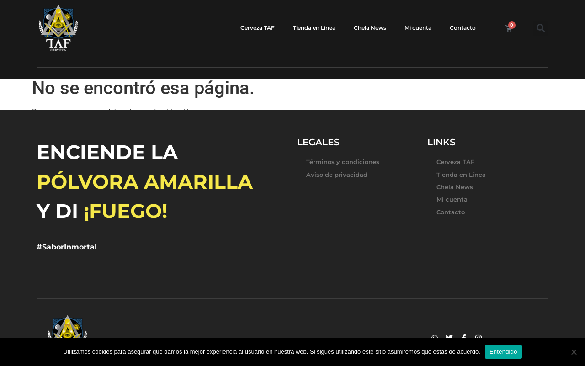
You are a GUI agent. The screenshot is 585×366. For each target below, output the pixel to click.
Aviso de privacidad (336, 174)
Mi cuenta (417, 27)
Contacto (463, 27)
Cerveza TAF (257, 27)
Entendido (503, 351)
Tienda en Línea (314, 27)
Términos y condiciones (342, 161)
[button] (540, 28)
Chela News (370, 27)
